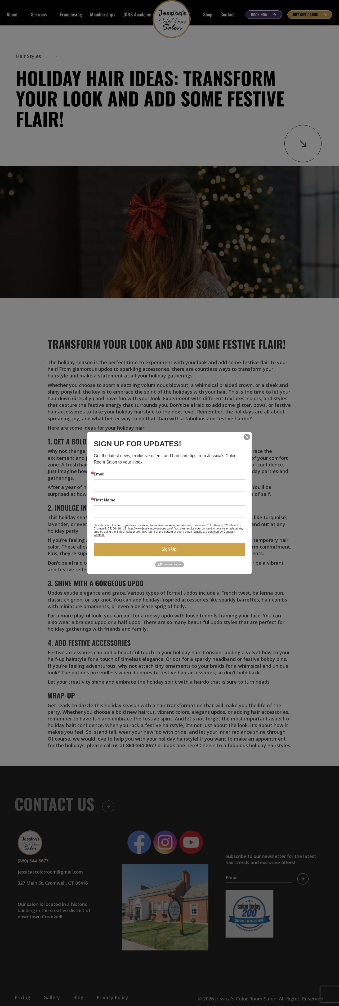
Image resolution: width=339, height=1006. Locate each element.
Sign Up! (169, 549)
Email (99, 474)
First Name (104, 500)
